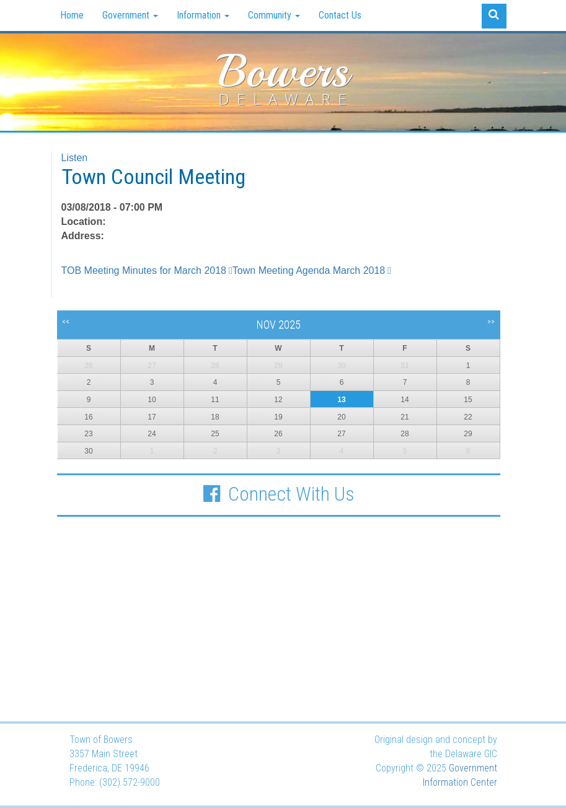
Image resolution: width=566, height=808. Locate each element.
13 (341, 399)
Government (130, 15)
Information (203, 15)
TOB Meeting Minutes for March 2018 (144, 270)
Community (274, 15)
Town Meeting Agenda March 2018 (308, 270)
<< (65, 321)
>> (491, 321)
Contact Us (340, 15)
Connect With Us (278, 494)
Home (72, 15)
